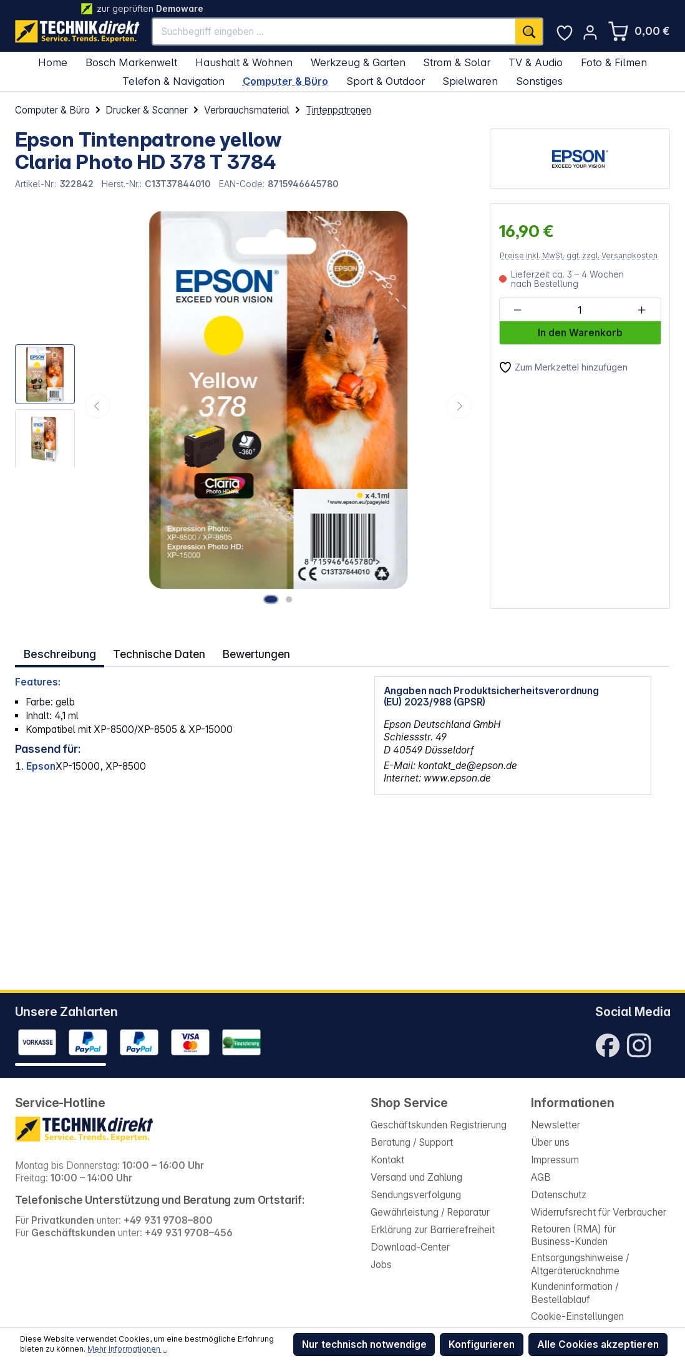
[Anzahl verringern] (517, 310)
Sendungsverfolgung (416, 1195)
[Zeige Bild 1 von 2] (273, 599)
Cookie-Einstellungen (577, 1316)
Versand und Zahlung (416, 1177)
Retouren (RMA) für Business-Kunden (573, 1235)
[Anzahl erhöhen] (641, 310)
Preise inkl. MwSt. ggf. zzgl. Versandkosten (579, 255)
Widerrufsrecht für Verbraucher (598, 1212)
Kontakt (387, 1160)
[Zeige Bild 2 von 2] (290, 599)
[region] (245, 405)
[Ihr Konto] (590, 32)
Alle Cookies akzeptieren (598, 1344)
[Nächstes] (459, 406)
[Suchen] (529, 31)
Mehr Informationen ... (127, 1349)
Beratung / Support (412, 1142)
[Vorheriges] (97, 406)
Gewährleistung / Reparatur (430, 1212)
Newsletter (555, 1125)
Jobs (381, 1265)
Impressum (555, 1160)
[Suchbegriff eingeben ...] (334, 31)
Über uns (550, 1142)
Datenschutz (558, 1195)
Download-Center (410, 1247)
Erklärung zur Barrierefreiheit (433, 1230)
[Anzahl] (579, 310)
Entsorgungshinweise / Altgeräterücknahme (580, 1264)
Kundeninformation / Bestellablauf (574, 1293)
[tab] (59, 652)
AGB (541, 1177)
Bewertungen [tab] (250, 652)
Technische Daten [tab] (155, 652)
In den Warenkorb (580, 333)
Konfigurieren (482, 1344)
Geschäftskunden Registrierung (439, 1125)
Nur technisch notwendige (364, 1344)
